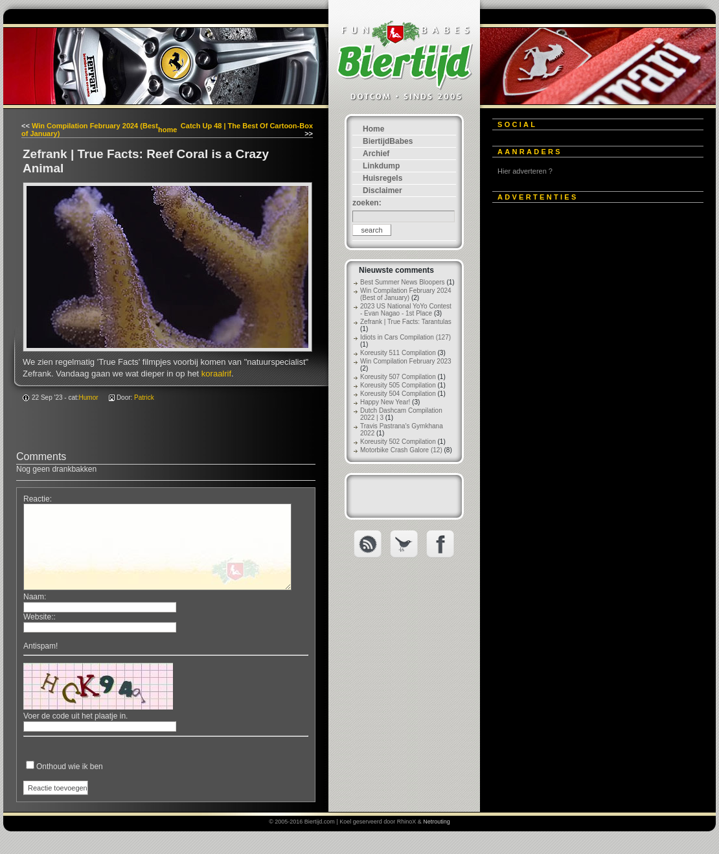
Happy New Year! (385, 402)
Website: (38, 616)
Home (373, 128)
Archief (376, 153)
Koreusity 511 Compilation (398, 352)
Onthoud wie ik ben (69, 766)
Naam (33, 596)
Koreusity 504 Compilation (398, 393)
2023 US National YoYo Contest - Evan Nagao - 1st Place (405, 310)
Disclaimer (382, 190)
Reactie (36, 498)
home (167, 129)
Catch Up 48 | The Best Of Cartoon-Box (247, 126)
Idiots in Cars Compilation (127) (405, 337)
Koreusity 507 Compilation (398, 376)
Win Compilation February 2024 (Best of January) (405, 294)
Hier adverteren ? (525, 171)
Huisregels (382, 178)
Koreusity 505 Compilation (398, 385)
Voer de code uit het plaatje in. (75, 716)
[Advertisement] (135, 347)
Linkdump (381, 165)
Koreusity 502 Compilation (398, 441)
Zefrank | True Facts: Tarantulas (405, 321)
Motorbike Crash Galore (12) (401, 450)
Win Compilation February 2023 (405, 361)
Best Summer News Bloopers (402, 282)
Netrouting (436, 821)
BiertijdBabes (388, 141)
